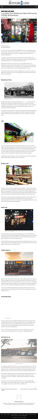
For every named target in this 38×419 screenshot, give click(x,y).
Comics (19, 415)
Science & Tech (21, 414)
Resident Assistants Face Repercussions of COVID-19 (9, 390)
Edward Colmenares (4, 17)
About (16, 415)
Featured (5, 9)
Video (31, 414)
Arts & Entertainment (14, 414)
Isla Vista (6, 11)
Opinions (27, 414)
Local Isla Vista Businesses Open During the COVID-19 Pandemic (19, 14)
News (9, 11)
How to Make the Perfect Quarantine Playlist (28, 389)
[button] (36, 6)
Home (2, 9)
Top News (12, 11)
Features (8, 414)
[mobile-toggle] (2, 6)
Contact (12, 415)
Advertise (34, 414)
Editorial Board (24, 415)
